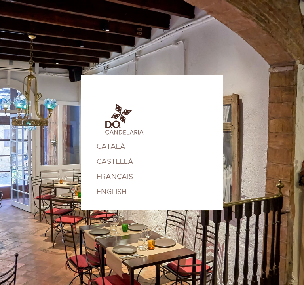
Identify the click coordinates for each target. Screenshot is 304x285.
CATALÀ (111, 146)
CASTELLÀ (115, 161)
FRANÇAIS (115, 176)
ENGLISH (112, 191)
